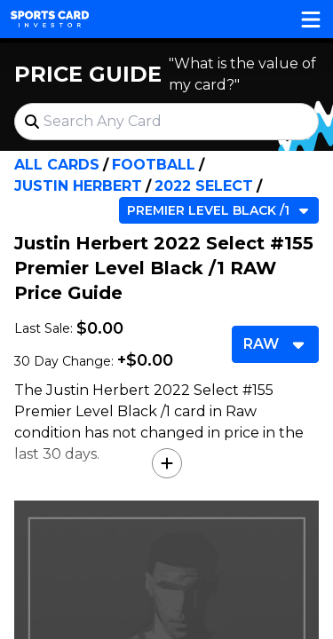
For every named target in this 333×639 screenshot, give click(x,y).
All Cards (56, 164)
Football (153, 164)
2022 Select (204, 186)
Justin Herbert (78, 186)
